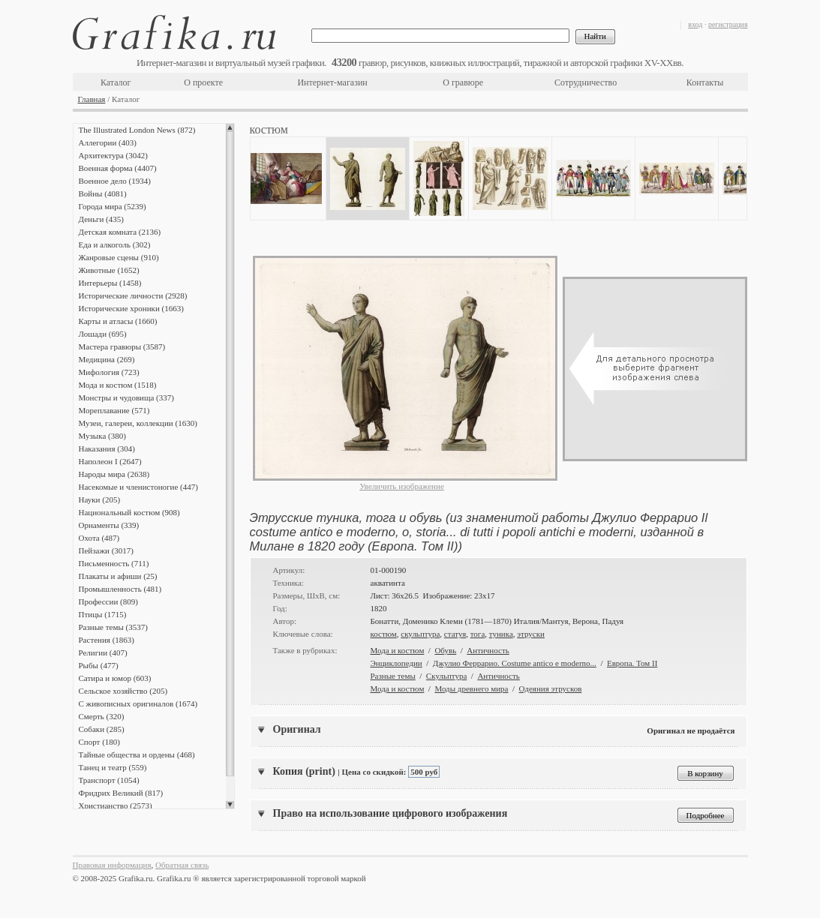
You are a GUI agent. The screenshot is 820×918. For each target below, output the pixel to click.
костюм (384, 633)
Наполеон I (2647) (110, 461)
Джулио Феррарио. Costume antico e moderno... (514, 663)
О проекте (203, 82)
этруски (531, 633)
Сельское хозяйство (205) (123, 690)
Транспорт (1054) (109, 780)
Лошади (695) (103, 333)
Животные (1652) (109, 270)
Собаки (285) (102, 729)
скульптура (420, 633)
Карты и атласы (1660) (118, 321)
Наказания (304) (107, 448)
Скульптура (446, 675)
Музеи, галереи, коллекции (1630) (138, 423)
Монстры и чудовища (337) (126, 397)
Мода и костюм (398, 650)
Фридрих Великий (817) (121, 792)
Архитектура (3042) (113, 155)
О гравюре (463, 82)
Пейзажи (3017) (106, 550)
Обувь (445, 650)
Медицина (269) (107, 359)
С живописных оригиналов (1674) (138, 703)
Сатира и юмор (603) (115, 678)
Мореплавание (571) (114, 410)
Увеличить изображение (401, 486)
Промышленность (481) (120, 588)
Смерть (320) (102, 716)
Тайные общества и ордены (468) (137, 754)
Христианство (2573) (115, 805)
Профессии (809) (108, 601)
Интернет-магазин (332, 82)
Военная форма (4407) (118, 168)
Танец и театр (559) (113, 767)
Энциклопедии (396, 663)
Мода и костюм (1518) (118, 384)
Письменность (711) (114, 563)
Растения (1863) (106, 639)
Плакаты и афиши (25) (118, 576)
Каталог (116, 82)
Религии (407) (103, 652)
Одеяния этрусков (550, 688)
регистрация (728, 24)
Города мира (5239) (112, 206)
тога (477, 633)
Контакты (705, 82)
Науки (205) (100, 499)
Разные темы (393, 675)
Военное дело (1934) (115, 180)
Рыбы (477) (99, 665)
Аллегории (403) (108, 142)
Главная (92, 99)
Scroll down (230, 804)
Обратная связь (182, 864)
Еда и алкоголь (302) (115, 244)
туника (501, 633)
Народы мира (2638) (114, 474)
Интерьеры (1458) (110, 282)
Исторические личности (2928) (133, 295)
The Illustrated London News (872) (137, 129)
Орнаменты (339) (109, 525)
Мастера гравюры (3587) (122, 346)
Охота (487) (99, 537)
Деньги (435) (101, 219)
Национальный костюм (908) (129, 512)
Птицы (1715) (103, 614)
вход (695, 24)
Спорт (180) (99, 741)
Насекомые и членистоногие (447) (138, 486)
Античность (488, 650)
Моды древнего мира (471, 688)
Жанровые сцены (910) (119, 257)
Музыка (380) (102, 435)
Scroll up (230, 127)
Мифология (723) (109, 372)
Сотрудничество (585, 82)
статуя (455, 633)
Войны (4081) (103, 193)
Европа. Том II (632, 663)
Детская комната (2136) (120, 231)
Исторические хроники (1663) (131, 308)
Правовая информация (112, 864)
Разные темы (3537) (113, 627)
